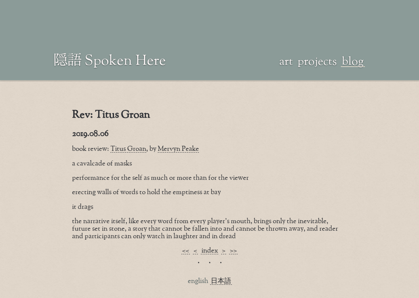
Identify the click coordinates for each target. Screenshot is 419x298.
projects (317, 60)
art (286, 60)
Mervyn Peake (178, 148)
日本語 (221, 281)
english (198, 281)
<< (185, 250)
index (209, 250)
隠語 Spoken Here (110, 59)
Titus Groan (128, 148)
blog (353, 60)
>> (233, 250)
